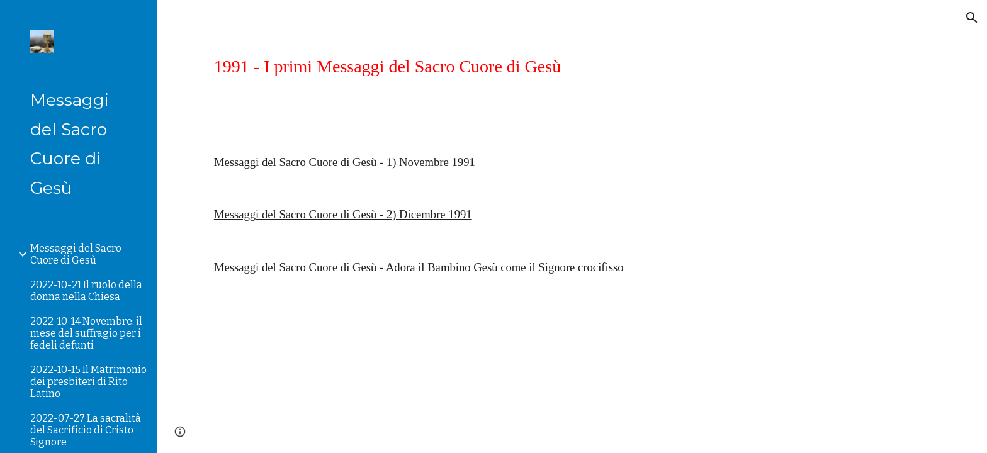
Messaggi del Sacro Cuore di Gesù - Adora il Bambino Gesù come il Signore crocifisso (419, 267)
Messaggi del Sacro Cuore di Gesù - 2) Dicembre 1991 (343, 214)
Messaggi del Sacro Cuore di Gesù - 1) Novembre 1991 (344, 162)
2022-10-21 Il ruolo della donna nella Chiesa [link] (86, 291)
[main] (572, 66)
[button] (972, 18)
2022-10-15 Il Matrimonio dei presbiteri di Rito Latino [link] (88, 382)
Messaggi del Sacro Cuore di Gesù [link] (75, 254)
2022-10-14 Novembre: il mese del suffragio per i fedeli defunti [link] (86, 333)
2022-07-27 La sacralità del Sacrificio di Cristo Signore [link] (85, 430)
